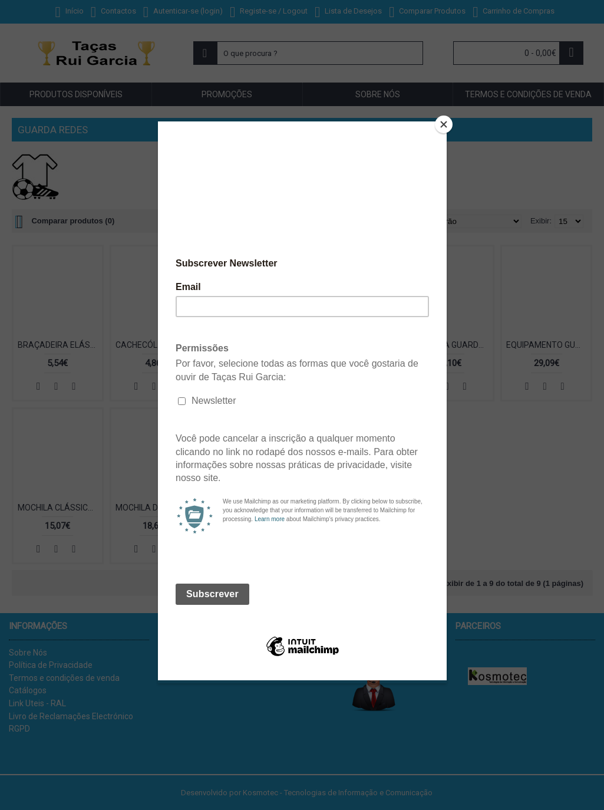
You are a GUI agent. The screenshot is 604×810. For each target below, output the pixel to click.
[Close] (444, 124)
